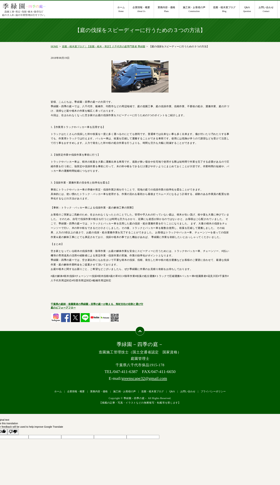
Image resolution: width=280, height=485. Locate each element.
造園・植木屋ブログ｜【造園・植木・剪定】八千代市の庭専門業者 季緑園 (103, 46)
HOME (54, 46)
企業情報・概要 (141, 9)
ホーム (121, 9)
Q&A (247, 9)
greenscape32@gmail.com (144, 378)
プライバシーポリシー (213, 391)
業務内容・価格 (166, 9)
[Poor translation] (13, 432)
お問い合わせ (266, 9)
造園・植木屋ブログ (224, 9)
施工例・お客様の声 (194, 9)
